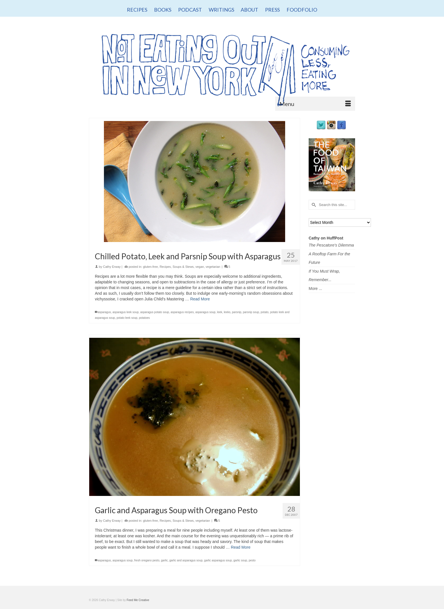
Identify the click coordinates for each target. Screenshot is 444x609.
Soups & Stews (183, 266)
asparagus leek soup (125, 312)
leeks (227, 312)
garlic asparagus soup (218, 560)
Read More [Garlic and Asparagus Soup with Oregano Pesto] (240, 547)
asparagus (104, 312)
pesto (252, 560)
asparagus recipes (182, 312)
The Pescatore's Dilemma (331, 245)
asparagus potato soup (154, 312)
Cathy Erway (112, 266)
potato (265, 312)
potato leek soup (127, 317)
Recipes (165, 266)
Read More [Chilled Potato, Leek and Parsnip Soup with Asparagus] (200, 299)
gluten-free (150, 266)
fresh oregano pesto (146, 560)
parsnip (236, 312)
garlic (164, 560)
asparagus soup (205, 312)
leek (219, 312)
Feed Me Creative (138, 600)
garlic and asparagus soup (185, 560)
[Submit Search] (313, 205)
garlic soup (240, 560)
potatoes (144, 317)
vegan (199, 266)
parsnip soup (251, 312)
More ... (315, 288)
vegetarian (213, 266)
